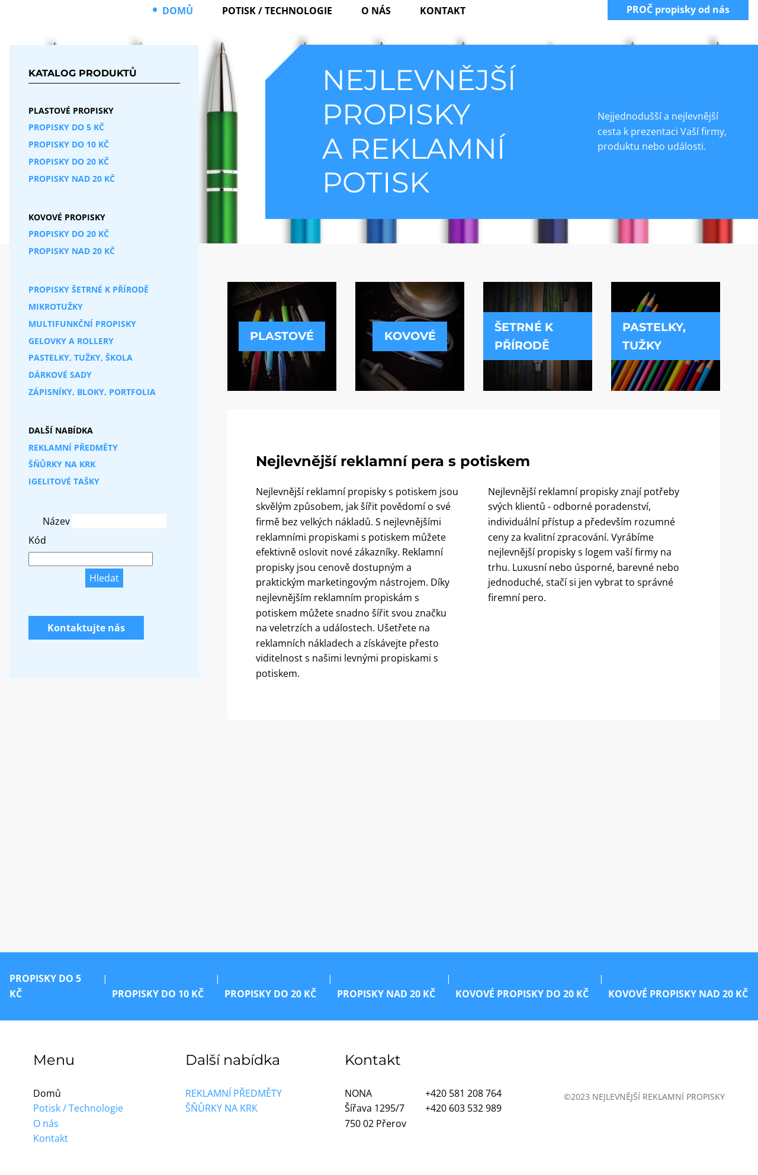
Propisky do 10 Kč (68, 144)
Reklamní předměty (73, 447)
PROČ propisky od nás (678, 9)
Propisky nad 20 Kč (71, 178)
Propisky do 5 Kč (66, 127)
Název (56, 521)
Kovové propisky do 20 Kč (522, 993)
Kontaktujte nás (86, 627)
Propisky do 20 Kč (68, 161)
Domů (177, 10)
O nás (376, 10)
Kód (37, 540)
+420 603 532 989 (463, 1108)
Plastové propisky (71, 110)
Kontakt (442, 10)
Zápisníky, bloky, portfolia (92, 391)
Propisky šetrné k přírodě (88, 289)
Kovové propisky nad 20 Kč (678, 993)
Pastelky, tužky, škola (80, 357)
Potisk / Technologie (277, 10)
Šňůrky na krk (61, 464)
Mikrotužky (55, 306)
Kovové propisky (66, 217)
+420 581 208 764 (463, 1093)
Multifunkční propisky (82, 323)
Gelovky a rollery (71, 340)
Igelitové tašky (63, 481)
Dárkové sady (60, 374)
